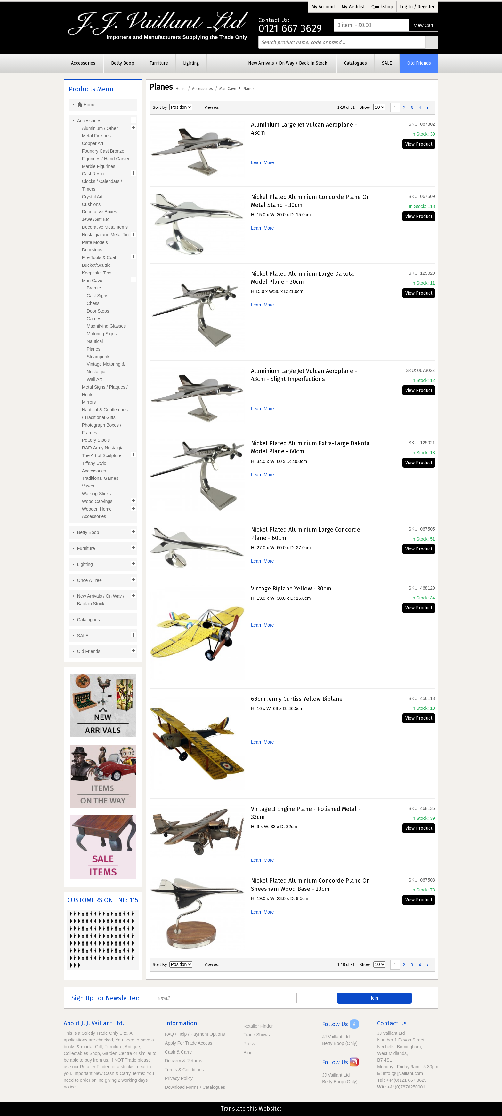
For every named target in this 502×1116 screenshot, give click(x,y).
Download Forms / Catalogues (195, 1087)
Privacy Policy (179, 1078)
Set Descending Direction (198, 107)
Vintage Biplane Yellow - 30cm (291, 588)
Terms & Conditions (184, 1069)
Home (181, 88)
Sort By (160, 107)
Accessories (202, 88)
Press (249, 1043)
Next (428, 108)
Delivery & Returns (183, 1060)
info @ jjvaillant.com (403, 1073)
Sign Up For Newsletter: (105, 998)
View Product (418, 144)
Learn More (262, 162)
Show (365, 107)
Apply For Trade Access (188, 1043)
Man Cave (227, 88)
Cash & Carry (178, 1052)
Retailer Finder (258, 1026)
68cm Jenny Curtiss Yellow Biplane (297, 698)
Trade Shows (257, 1034)
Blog (248, 1052)
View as (211, 107)
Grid (226, 107)
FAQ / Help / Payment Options (195, 1034)
